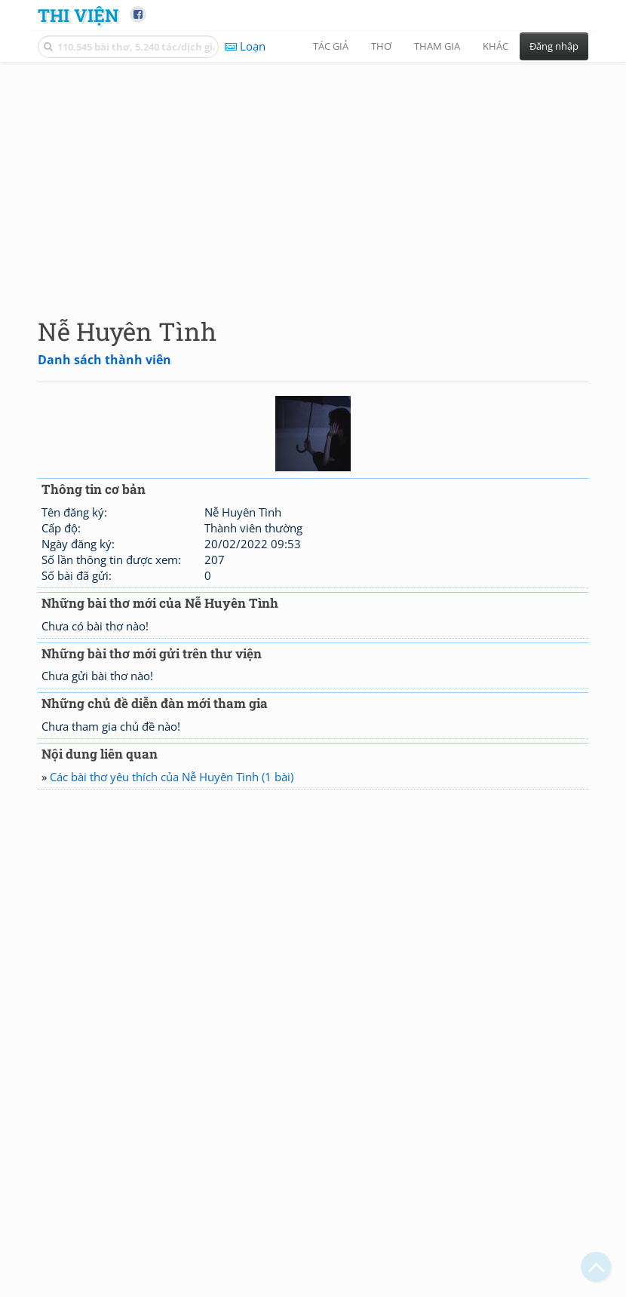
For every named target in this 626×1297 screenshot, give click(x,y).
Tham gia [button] (437, 46)
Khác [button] (495, 46)
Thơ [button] (381, 46)
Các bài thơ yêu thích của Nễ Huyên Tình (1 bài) (171, 776)
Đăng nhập (553, 46)
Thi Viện (78, 14)
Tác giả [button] (330, 46)
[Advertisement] (313, 177)
